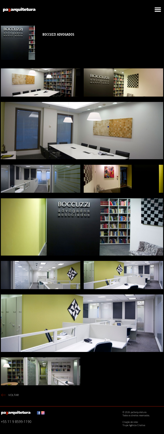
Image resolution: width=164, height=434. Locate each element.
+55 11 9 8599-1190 (16, 421)
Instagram (43, 413)
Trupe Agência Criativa (134, 425)
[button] (158, 9)
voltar (13, 395)
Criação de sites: (130, 421)
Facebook (38, 413)
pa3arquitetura (19, 9)
